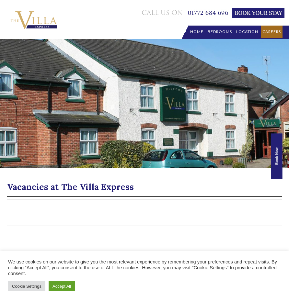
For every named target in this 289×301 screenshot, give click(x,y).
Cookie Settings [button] (26, 286)
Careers (271, 31)
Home (196, 31)
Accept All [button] (61, 286)
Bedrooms (220, 31)
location (247, 31)
